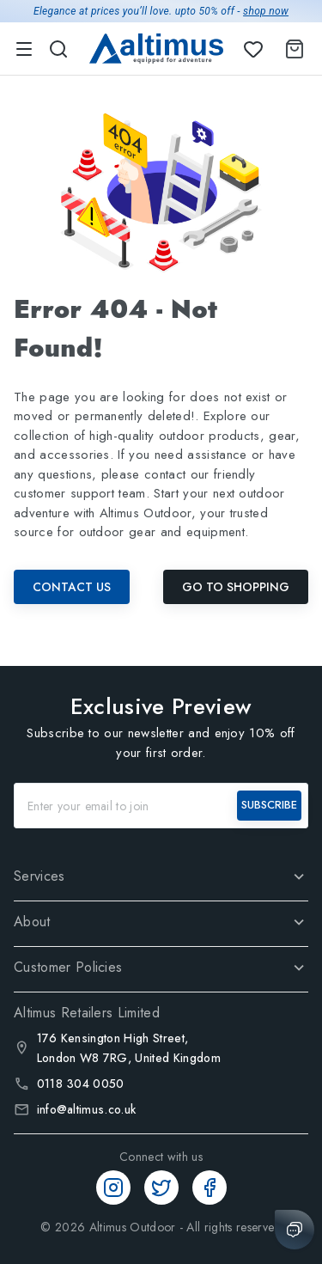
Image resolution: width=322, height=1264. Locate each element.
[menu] (24, 49)
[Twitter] (161, 1187)
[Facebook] (209, 1187)
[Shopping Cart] (291, 49)
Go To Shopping (235, 586)
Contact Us (72, 586)
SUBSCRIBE (269, 805)
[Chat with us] (294, 1229)
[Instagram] (113, 1187)
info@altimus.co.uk (87, 1109)
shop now (266, 11)
